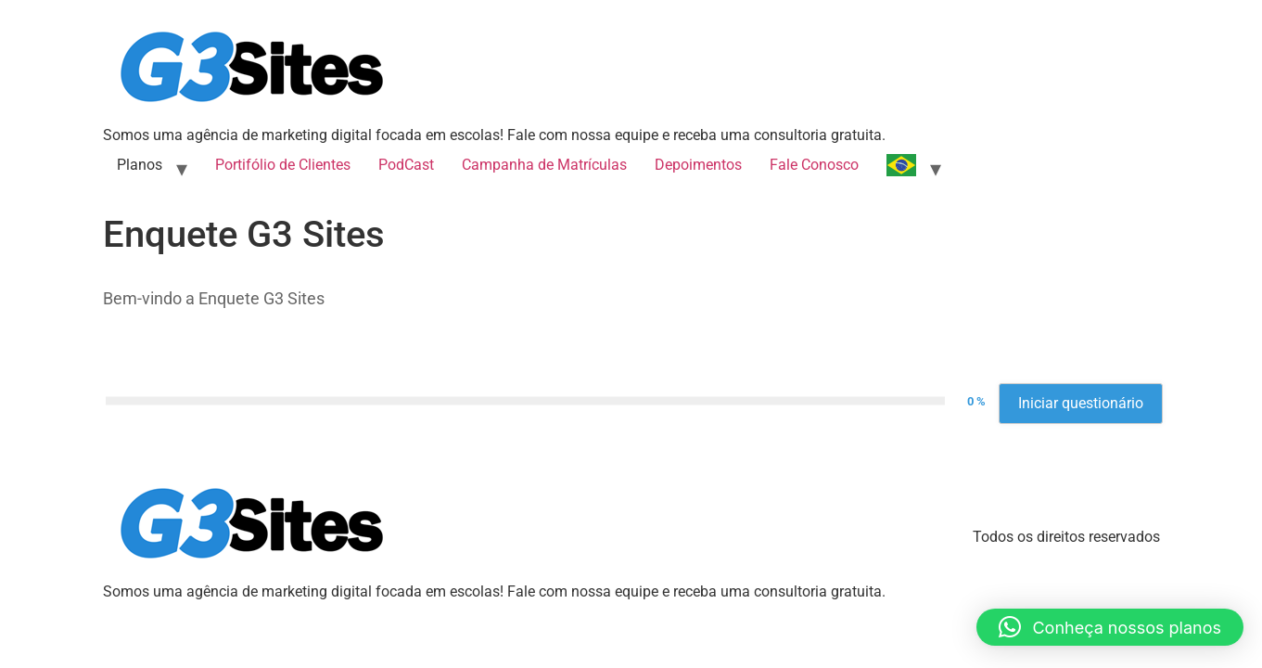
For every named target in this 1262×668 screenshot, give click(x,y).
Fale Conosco (814, 164)
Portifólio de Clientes (283, 164)
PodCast (406, 164)
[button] (1109, 627)
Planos (139, 164)
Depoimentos (698, 164)
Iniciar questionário (1080, 403)
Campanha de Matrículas (544, 164)
